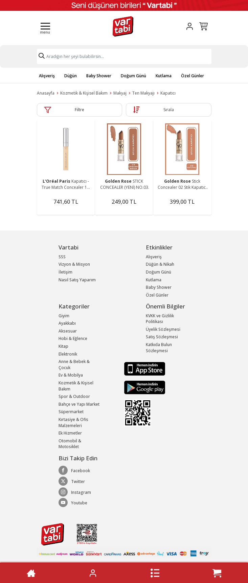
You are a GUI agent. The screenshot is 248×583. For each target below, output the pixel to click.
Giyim (64, 316)
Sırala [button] (168, 110)
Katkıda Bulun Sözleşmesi (159, 348)
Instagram (75, 492)
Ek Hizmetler (70, 433)
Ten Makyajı (143, 93)
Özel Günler (192, 76)
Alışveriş (47, 76)
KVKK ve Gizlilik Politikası (160, 319)
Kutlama (164, 76)
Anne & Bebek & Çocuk (74, 364)
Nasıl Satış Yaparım (77, 280)
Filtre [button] (79, 110)
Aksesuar (68, 331)
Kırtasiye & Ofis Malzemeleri (73, 422)
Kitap (63, 346)
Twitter (72, 481)
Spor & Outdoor (74, 396)
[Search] (124, 56)
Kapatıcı (168, 93)
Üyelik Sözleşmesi (163, 329)
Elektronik (68, 354)
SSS (62, 257)
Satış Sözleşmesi (162, 337)
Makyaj (120, 93)
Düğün (70, 76)
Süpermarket (71, 412)
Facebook (74, 470)
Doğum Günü (133, 76)
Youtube (73, 502)
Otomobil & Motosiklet (70, 444)
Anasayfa (45, 93)
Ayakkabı (67, 323)
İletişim (65, 272)
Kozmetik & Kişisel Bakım (84, 93)
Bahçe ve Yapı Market (79, 404)
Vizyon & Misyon (74, 264)
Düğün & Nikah (160, 264)
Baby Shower (98, 76)
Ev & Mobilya (71, 375)
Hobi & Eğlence (73, 338)
